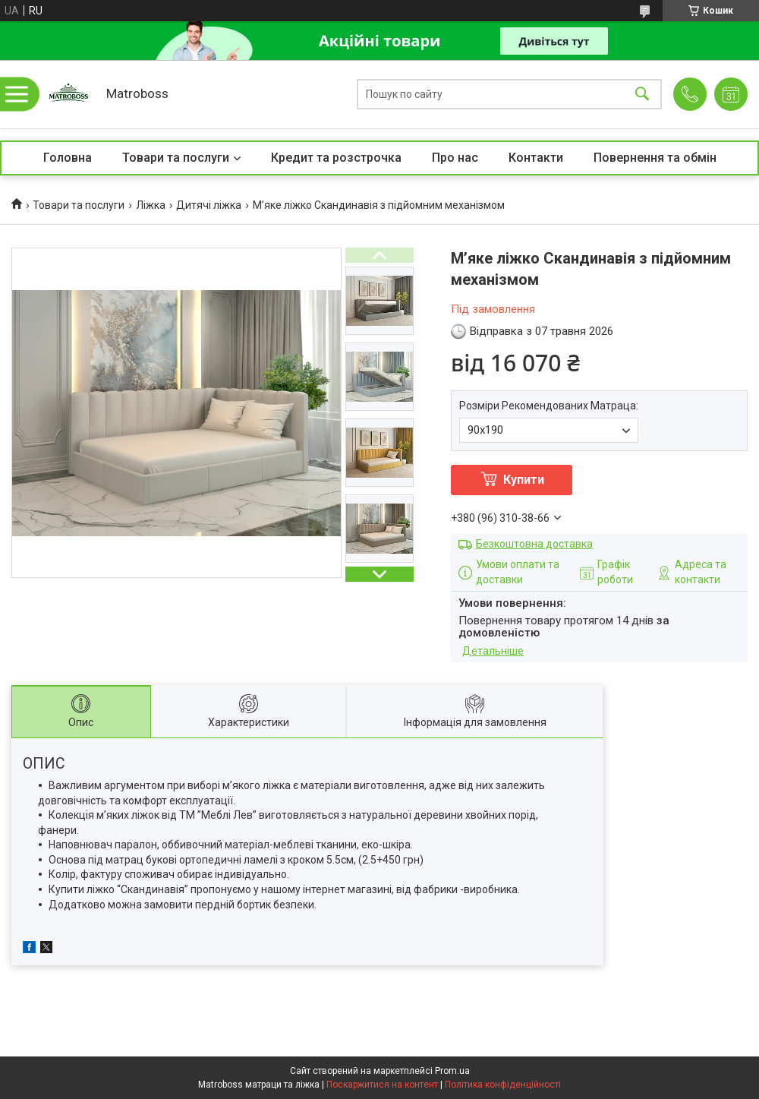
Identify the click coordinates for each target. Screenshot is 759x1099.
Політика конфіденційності (503, 1084)
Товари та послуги (175, 157)
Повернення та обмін (655, 157)
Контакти (536, 157)
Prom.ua (452, 1071)
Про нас (455, 157)
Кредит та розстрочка (336, 157)
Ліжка (150, 205)
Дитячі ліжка (208, 205)
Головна (67, 157)
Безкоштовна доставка (534, 544)
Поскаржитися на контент (382, 1084)
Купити (523, 479)
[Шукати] (642, 95)
